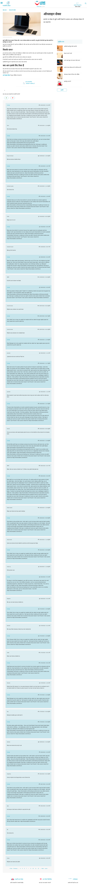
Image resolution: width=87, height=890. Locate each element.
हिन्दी (44, 6)
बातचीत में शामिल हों (30, 83)
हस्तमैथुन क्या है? (67, 81)
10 (33, 868)
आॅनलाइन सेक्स (6, 75)
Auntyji (8, 105)
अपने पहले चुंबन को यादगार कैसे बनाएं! (72, 60)
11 (35, 868)
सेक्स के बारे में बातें (68, 53)
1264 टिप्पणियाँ (28, 81)
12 (38, 868)
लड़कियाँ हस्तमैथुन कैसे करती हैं (70, 46)
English (39, 6)
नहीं (12, 97)
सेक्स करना (5, 10)
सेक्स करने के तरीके (12, 10)
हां (6, 97)
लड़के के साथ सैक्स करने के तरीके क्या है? (72, 67)
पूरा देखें (62, 89)
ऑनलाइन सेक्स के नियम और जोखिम (71, 74)
